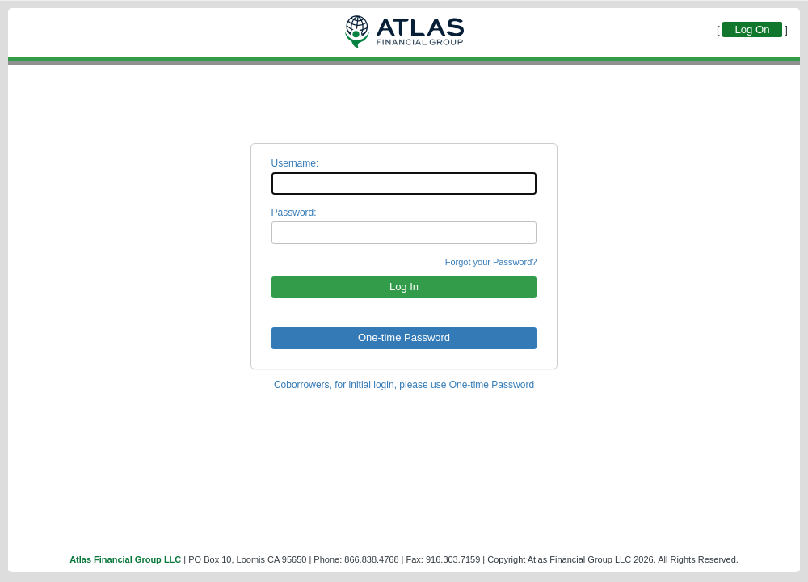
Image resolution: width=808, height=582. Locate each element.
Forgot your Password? (491, 262)
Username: (295, 163)
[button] (404, 287)
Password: (294, 212)
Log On (751, 29)
